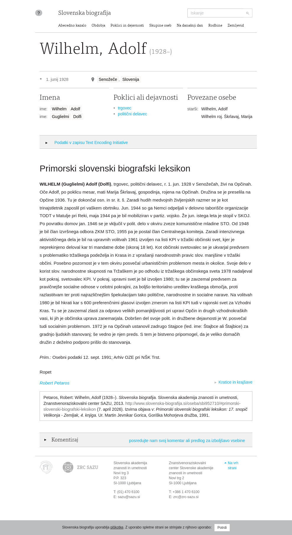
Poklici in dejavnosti (127, 26)
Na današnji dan (190, 26)
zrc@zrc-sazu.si (186, 497)
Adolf (75, 109)
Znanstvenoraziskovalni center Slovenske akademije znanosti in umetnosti (191, 468)
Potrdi (222, 528)
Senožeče (108, 79)
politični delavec (132, 114)
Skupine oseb (160, 26)
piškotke (116, 527)
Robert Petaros (54, 382)
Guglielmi (60, 116)
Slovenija (130, 79)
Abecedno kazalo (72, 26)
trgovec (125, 108)
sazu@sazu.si (129, 497)
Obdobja (98, 26)
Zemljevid (236, 26)
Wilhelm (59, 109)
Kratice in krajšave (235, 382)
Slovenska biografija (84, 13)
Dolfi (77, 116)
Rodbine (215, 26)
